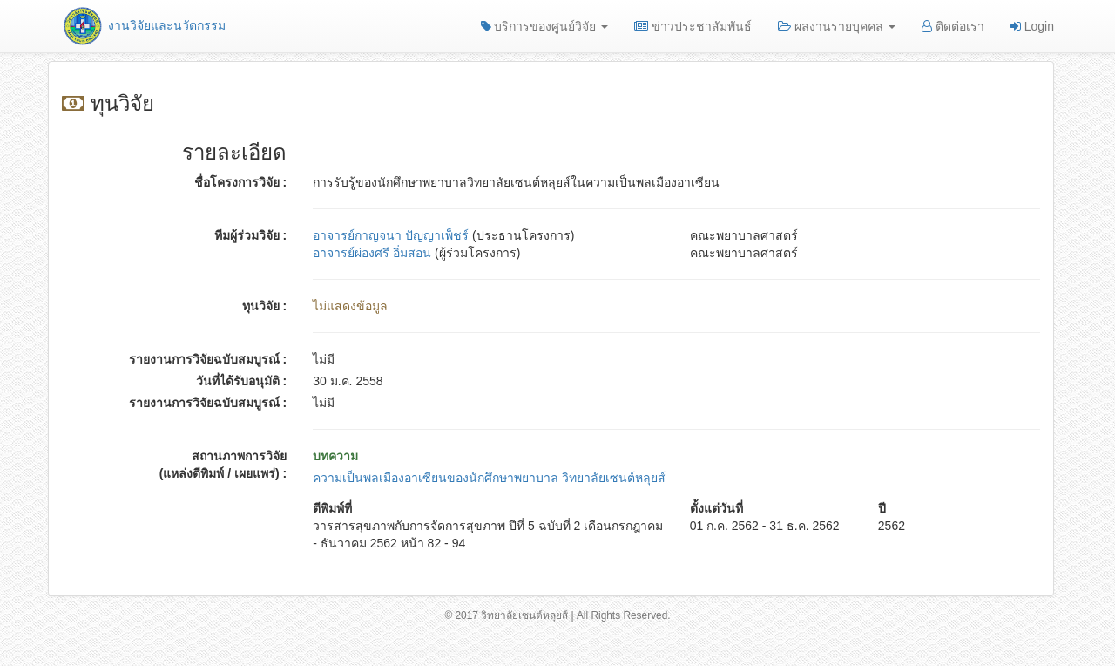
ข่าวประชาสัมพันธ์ (693, 26)
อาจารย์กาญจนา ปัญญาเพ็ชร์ (391, 235)
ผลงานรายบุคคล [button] (836, 26)
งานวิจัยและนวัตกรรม (143, 25)
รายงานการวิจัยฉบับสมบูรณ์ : (208, 359)
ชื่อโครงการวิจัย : (240, 182)
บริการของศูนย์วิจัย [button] (545, 26)
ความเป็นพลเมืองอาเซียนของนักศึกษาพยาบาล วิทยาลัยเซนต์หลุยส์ (489, 478)
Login (1032, 26)
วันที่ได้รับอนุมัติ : (241, 381)
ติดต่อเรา (953, 26)
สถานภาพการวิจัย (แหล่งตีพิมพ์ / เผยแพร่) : (223, 464)
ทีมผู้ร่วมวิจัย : (250, 235)
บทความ (335, 456)
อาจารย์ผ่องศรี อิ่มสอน (372, 253)
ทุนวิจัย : (264, 306)
